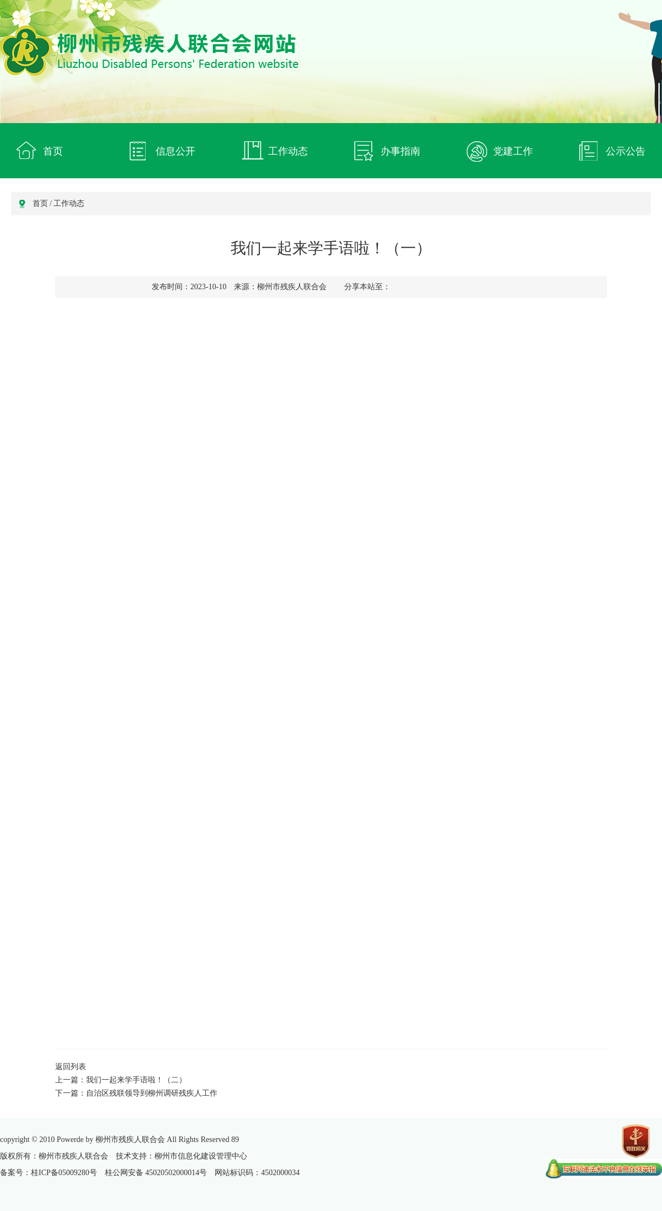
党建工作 (513, 151)
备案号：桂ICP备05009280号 (48, 1172)
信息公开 (175, 151)
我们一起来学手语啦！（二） (136, 1080)
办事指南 (400, 151)
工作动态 (288, 151)
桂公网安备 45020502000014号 (156, 1172)
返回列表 (70, 1067)
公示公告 (625, 151)
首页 (53, 151)
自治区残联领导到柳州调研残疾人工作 (151, 1093)
